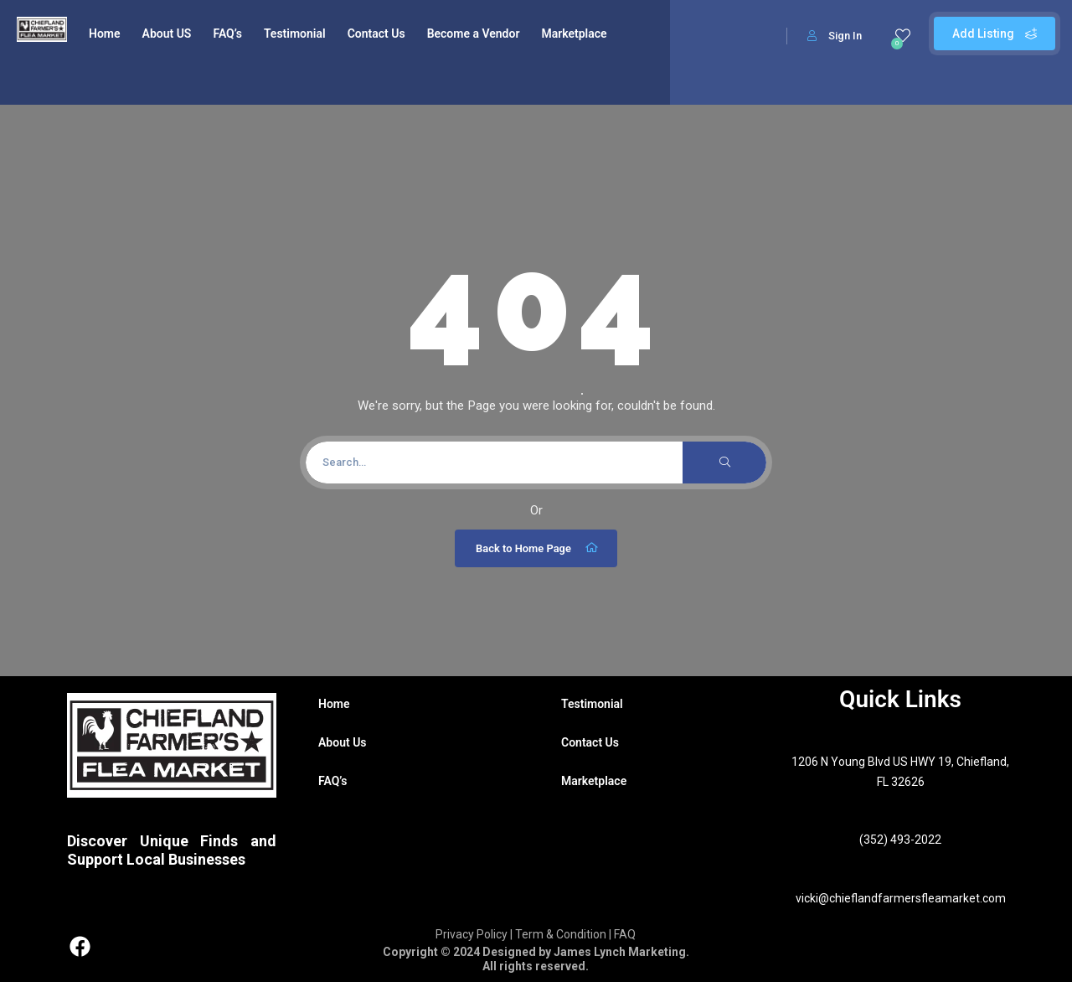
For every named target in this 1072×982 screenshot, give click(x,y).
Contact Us (376, 33)
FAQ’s (227, 33)
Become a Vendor (473, 33)
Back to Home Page (538, 548)
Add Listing (994, 33)
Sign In (834, 35)
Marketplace (573, 33)
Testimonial (295, 33)
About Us (342, 742)
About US (167, 33)
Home (105, 33)
